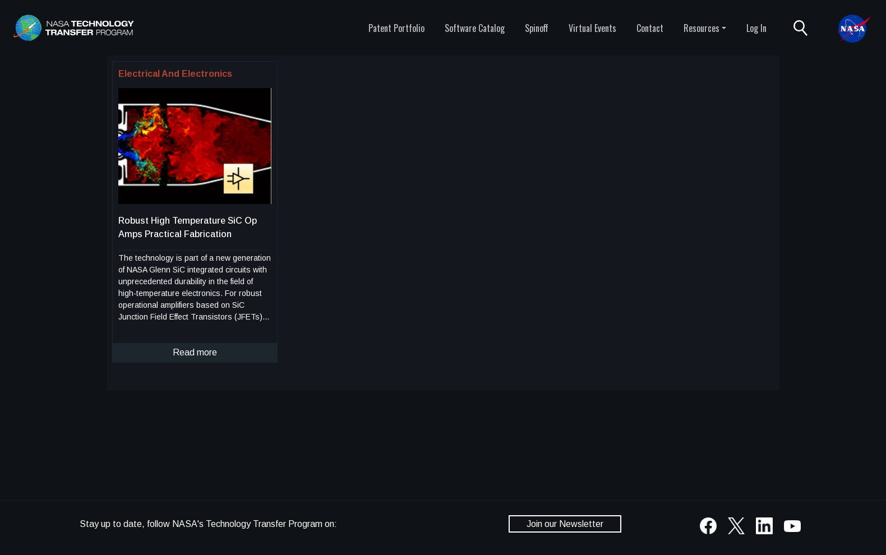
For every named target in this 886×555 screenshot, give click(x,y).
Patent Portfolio (396, 28)
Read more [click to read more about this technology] (195, 352)
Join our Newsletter (565, 524)
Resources (701, 28)
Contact (649, 28)
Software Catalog (475, 28)
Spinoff (536, 28)
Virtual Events (592, 28)
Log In (756, 28)
